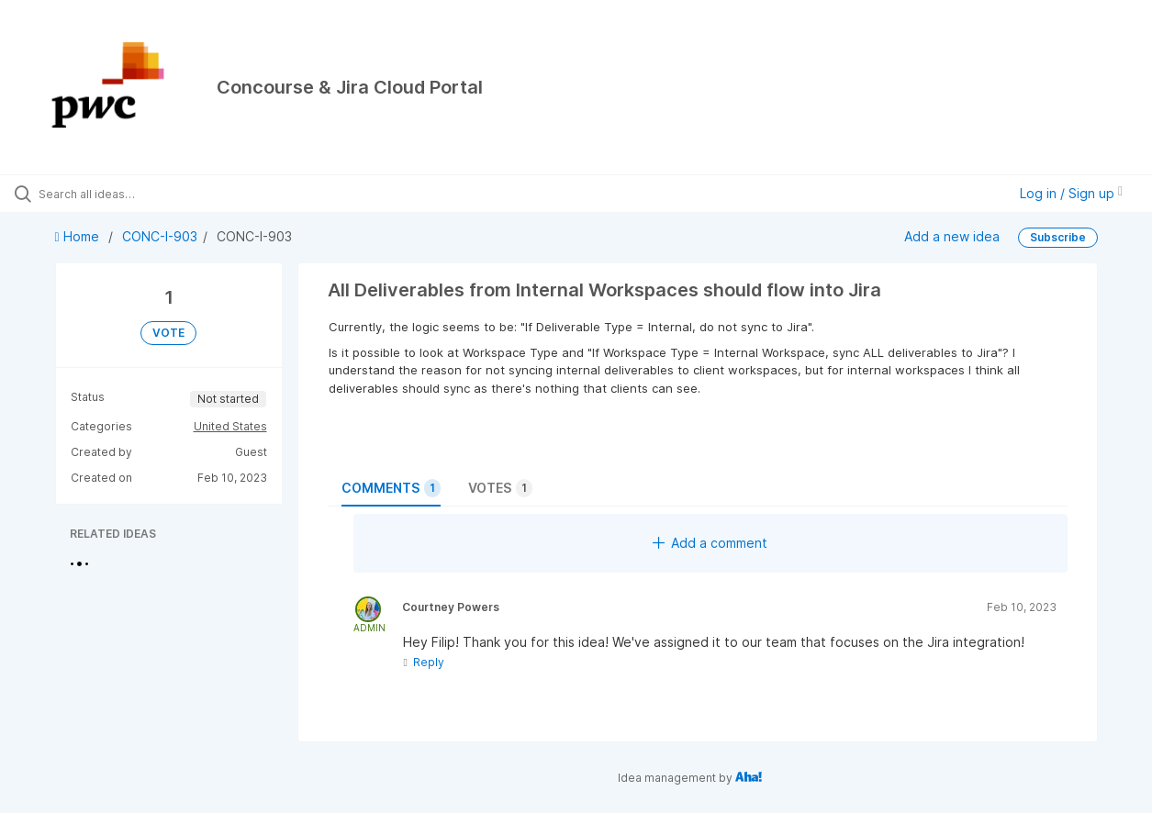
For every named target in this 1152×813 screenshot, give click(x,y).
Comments (391, 488)
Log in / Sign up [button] (1071, 193)
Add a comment (710, 543)
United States (230, 426)
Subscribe (1058, 237)
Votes (500, 488)
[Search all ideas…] (138, 194)
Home (79, 236)
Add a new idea (952, 236)
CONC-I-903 (159, 236)
